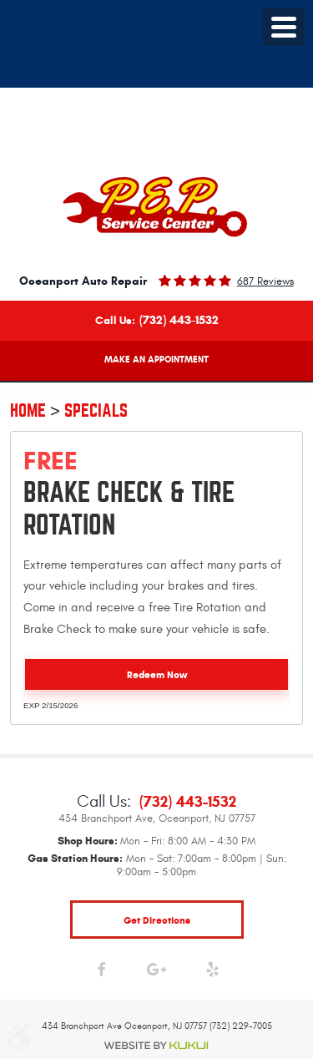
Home (28, 410)
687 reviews (265, 281)
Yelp (212, 973)
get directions (157, 920)
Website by (157, 1046)
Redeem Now (157, 674)
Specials (96, 410)
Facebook (100, 973)
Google (156, 973)
